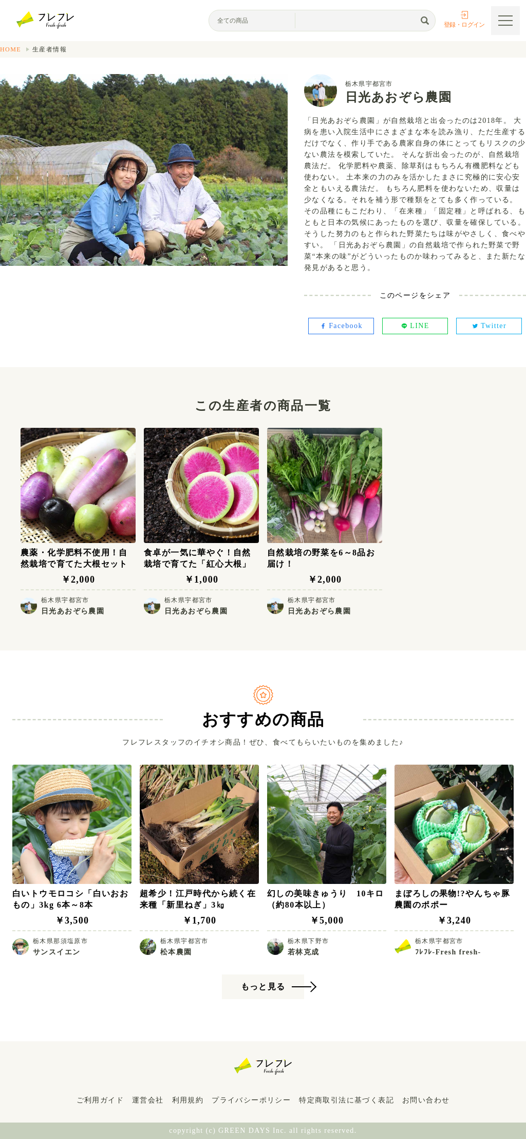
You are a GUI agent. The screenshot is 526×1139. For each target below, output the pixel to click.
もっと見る (263, 986)
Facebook (341, 326)
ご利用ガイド (100, 1100)
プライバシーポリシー (251, 1100)
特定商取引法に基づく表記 (346, 1100)
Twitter (489, 326)
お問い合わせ (425, 1100)
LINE (415, 326)
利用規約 (188, 1100)
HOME (10, 49)
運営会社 (148, 1100)
